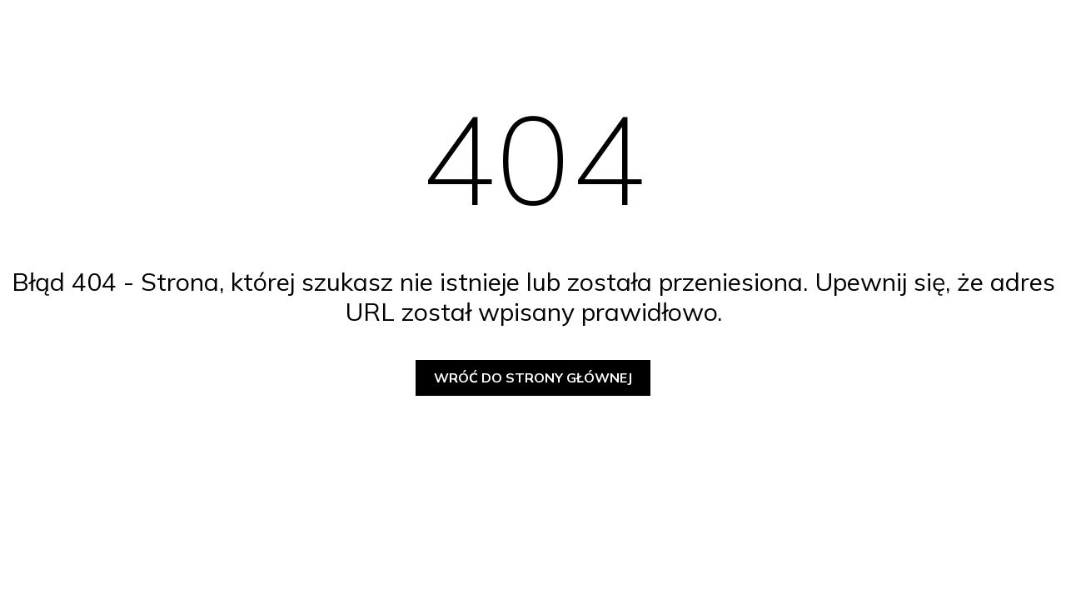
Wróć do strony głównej (533, 377)
